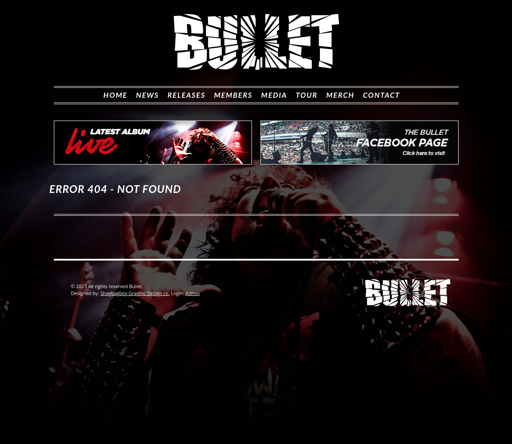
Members (233, 94)
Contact (381, 94)
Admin (193, 293)
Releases (186, 94)
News (147, 94)
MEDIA (274, 94)
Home (115, 94)
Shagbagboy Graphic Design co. (135, 293)
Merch (340, 94)
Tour (307, 94)
